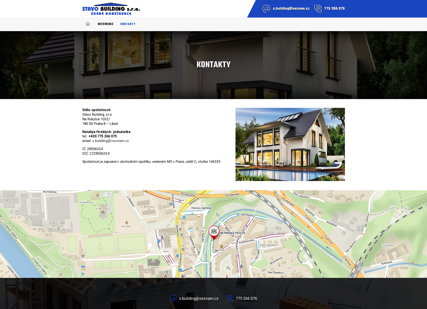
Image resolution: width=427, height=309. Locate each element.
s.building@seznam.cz (291, 9)
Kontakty (127, 24)
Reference (106, 24)
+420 (102, 136)
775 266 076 (334, 9)
